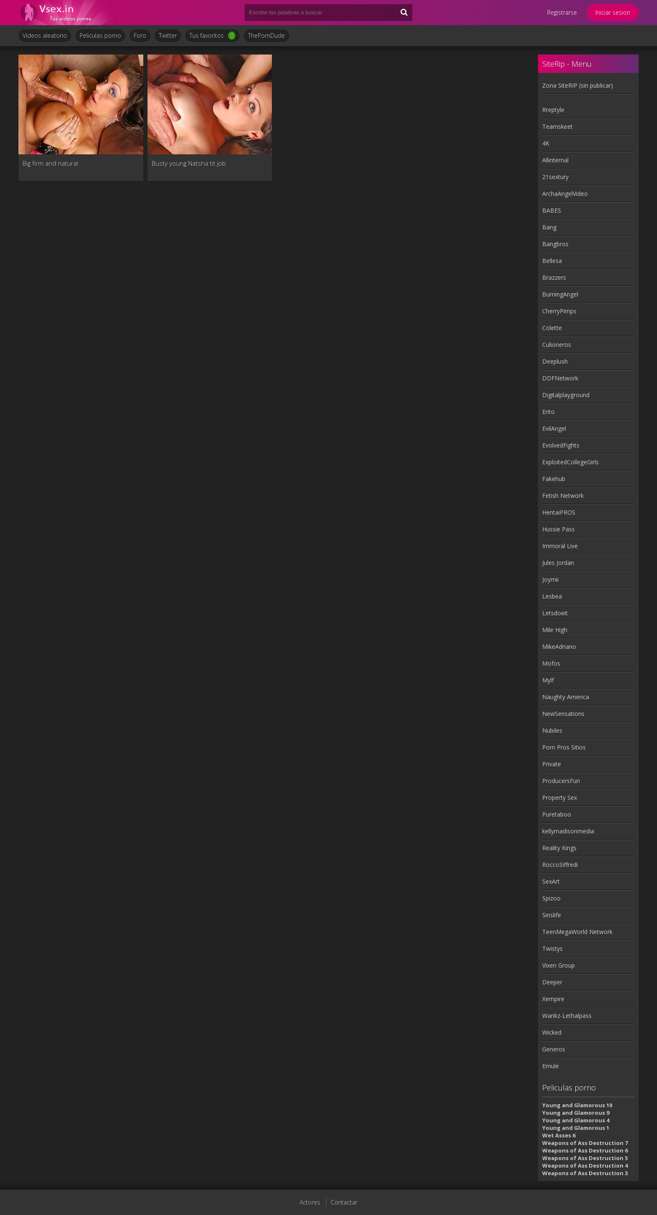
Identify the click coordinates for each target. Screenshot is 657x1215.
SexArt (551, 881)
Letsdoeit (555, 613)
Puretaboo (556, 814)
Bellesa (552, 261)
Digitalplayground (566, 395)
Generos (553, 1049)
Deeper (552, 982)
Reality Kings (559, 848)
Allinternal (555, 160)
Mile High (554, 630)
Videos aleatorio (45, 35)
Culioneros (556, 345)
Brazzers (554, 277)
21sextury (555, 177)
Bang (549, 227)
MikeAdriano (559, 646)
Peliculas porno (100, 35)
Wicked (551, 1032)
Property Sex (559, 797)
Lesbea (552, 596)
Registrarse (562, 12)
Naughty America (565, 697)
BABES (551, 210)
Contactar (344, 1202)
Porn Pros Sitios (564, 747)
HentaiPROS (558, 512)
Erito (548, 412)
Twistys (552, 948)
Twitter (168, 35)
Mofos (551, 663)
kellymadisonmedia (568, 831)
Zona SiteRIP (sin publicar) (577, 85)
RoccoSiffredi (560, 865)
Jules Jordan (558, 563)
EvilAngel (554, 428)
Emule (550, 1066)
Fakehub (553, 479)
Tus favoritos (212, 35)
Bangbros (555, 244)
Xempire (553, 999)
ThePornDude (266, 35)
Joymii (550, 579)
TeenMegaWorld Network (577, 932)
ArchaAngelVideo (565, 194)
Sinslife (551, 915)
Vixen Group (558, 965)
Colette (552, 328)
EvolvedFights (560, 445)
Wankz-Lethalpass (567, 1016)
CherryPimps (559, 311)
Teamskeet (557, 126)
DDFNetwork (560, 378)
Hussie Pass (558, 529)
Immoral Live (560, 546)
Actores (310, 1202)
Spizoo (551, 898)
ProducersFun (561, 781)
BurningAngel (560, 294)
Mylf (548, 680)
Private (551, 764)
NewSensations (563, 714)
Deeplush (555, 361)
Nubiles (552, 730)
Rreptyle (553, 110)
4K (545, 143)
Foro (140, 35)
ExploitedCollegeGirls (570, 462)
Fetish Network (563, 496)
